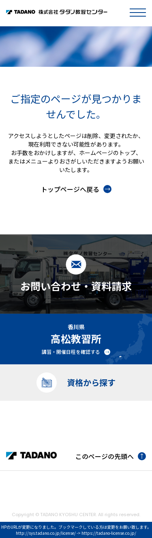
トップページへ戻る (76, 189)
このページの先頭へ (110, 456)
